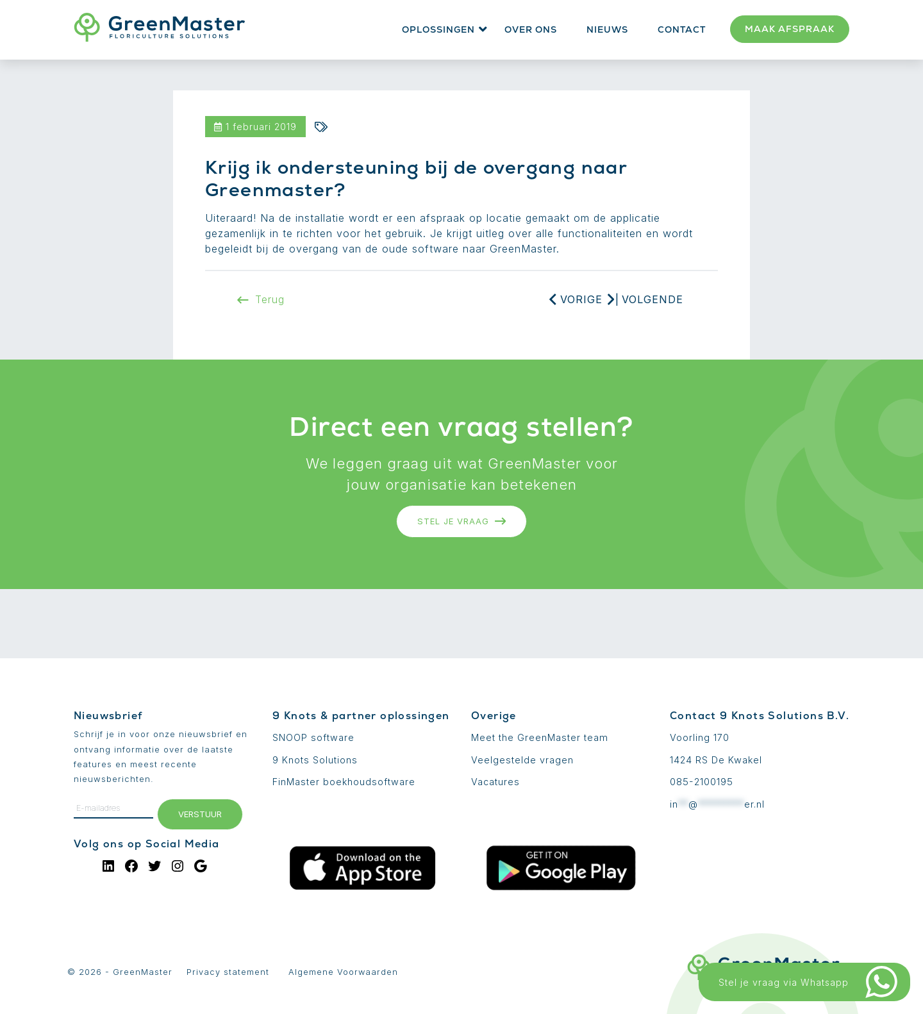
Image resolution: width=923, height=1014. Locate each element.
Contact (682, 29)
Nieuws (607, 29)
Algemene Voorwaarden (343, 972)
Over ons (530, 29)
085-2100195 (701, 781)
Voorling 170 (699, 737)
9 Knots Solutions (315, 759)
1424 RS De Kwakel (716, 759)
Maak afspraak (790, 29)
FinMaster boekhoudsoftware (343, 781)
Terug (261, 299)
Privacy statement (228, 972)
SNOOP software (313, 737)
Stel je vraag (461, 521)
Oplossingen (438, 29)
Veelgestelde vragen (522, 759)
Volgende (652, 299)
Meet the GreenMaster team (539, 737)
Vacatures (495, 781)
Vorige (581, 299)
